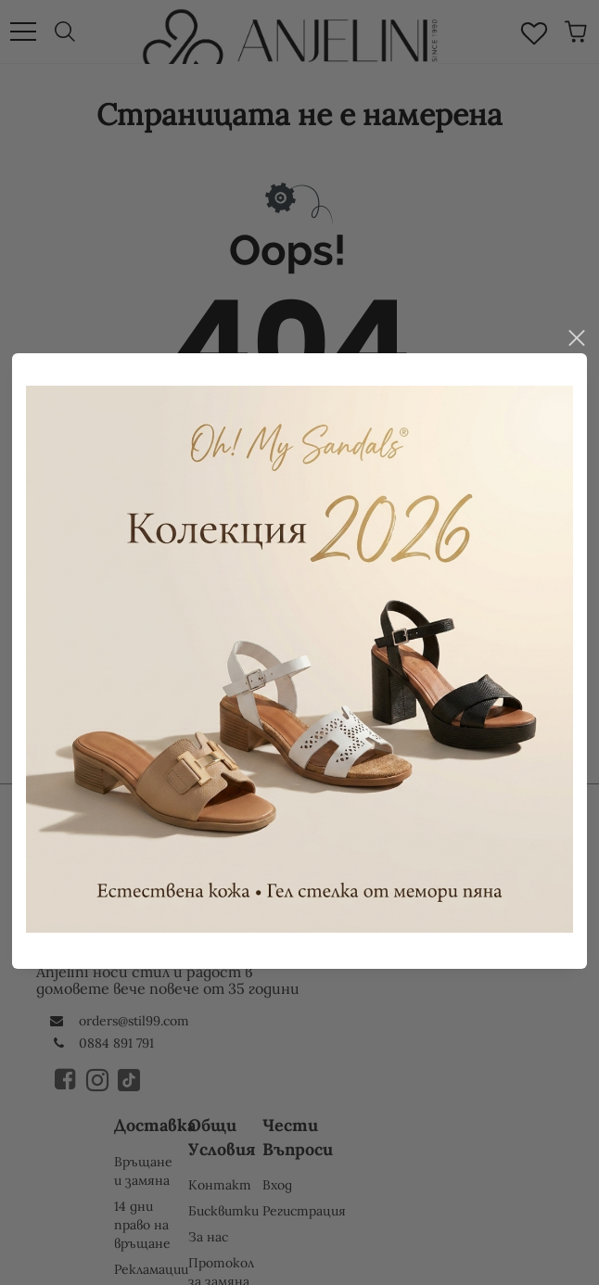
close (576, 306)
